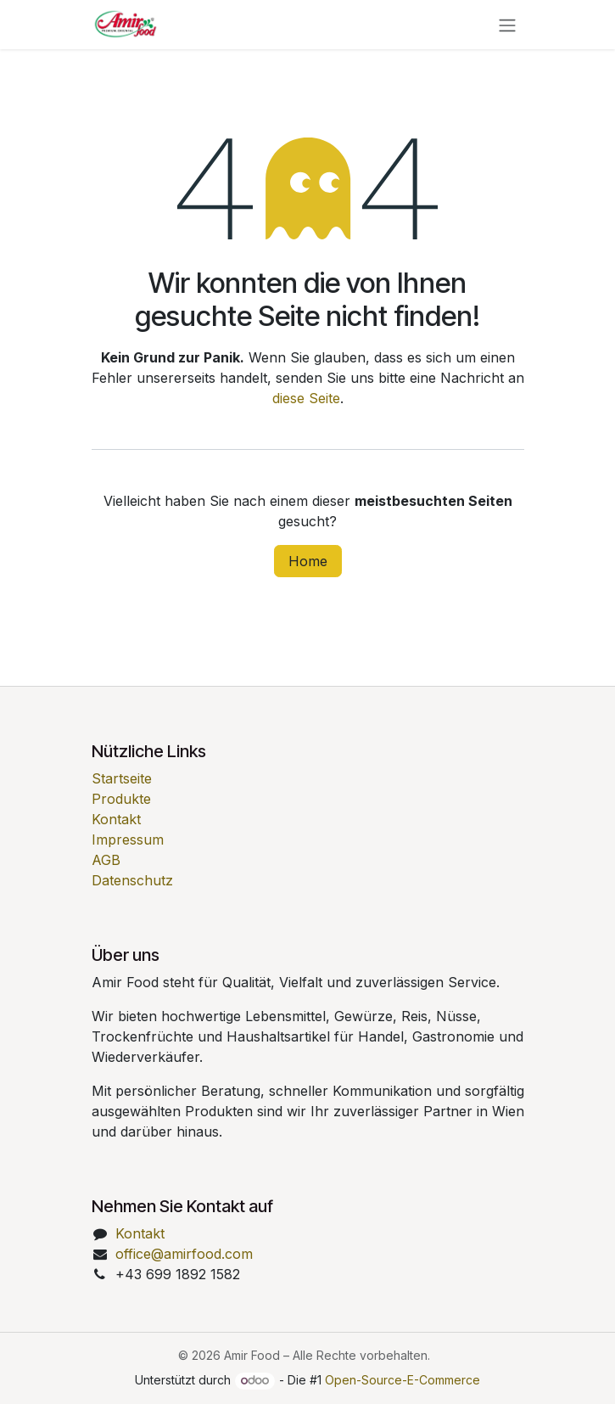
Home (307, 561)
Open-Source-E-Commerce (402, 1380)
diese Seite (306, 398)
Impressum (128, 839)
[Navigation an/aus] (507, 24)
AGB (106, 859)
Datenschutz (132, 880)
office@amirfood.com (184, 1253)
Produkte (121, 798)
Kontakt (116, 819)
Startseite (122, 778)
